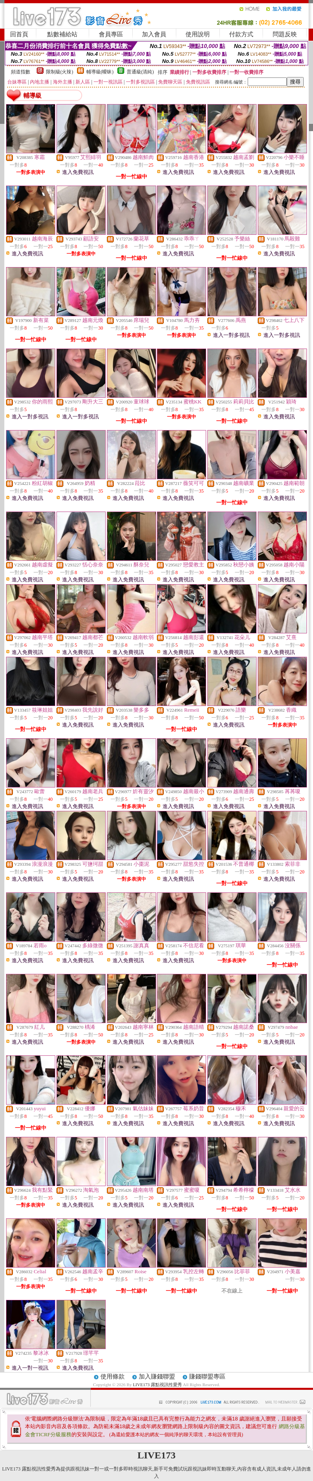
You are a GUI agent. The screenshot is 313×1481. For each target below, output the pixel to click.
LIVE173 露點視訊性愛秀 (157, 1384)
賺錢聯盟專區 (207, 1376)
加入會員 (154, 34)
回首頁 (19, 34)
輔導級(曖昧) (100, 72)
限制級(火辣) (59, 72)
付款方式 (241, 34)
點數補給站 (62, 34)
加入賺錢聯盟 (157, 1376)
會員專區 (111, 34)
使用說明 (198, 34)
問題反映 (285, 34)
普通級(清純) (140, 72)
